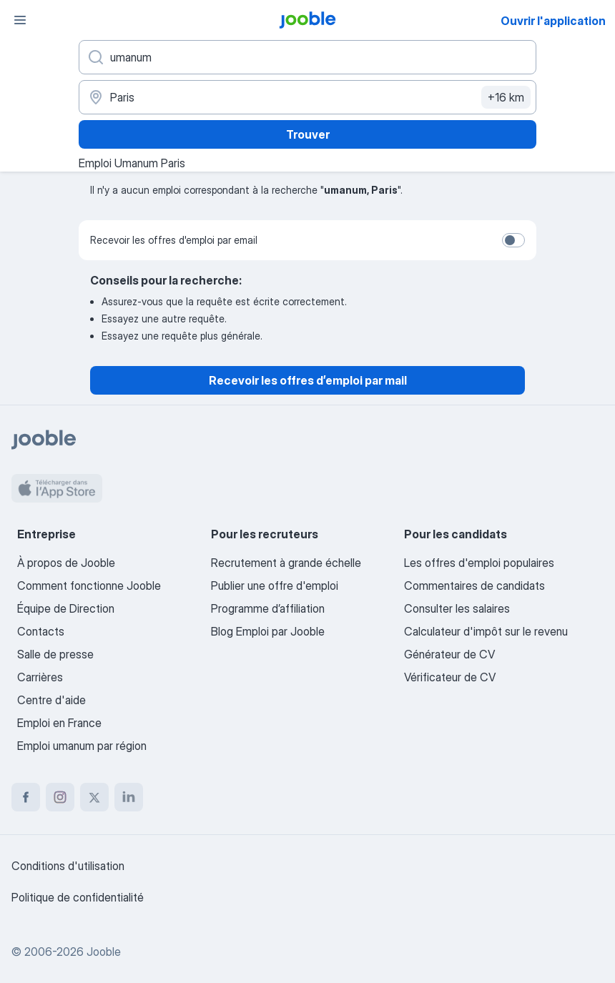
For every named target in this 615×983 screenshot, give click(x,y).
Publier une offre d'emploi (274, 585)
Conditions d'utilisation (67, 866)
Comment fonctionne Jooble (89, 585)
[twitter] (94, 797)
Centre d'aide (51, 700)
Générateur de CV (449, 654)
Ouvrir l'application (553, 21)
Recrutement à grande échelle (286, 562)
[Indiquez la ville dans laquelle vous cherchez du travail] (307, 97)
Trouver (308, 134)
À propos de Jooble (66, 562)
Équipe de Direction (65, 608)
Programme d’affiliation (268, 608)
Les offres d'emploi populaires (479, 562)
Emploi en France (59, 723)
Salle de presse (55, 654)
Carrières (40, 677)
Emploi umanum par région (82, 746)
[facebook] (25, 797)
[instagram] (60, 797)
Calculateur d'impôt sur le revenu (486, 631)
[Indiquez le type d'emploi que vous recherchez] (307, 57)
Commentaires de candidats (474, 585)
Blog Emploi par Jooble (268, 631)
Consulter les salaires (457, 608)
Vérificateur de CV (450, 677)
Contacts (40, 631)
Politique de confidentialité (77, 897)
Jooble (104, 951)
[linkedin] (128, 797)
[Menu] (20, 20)
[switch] (513, 240)
